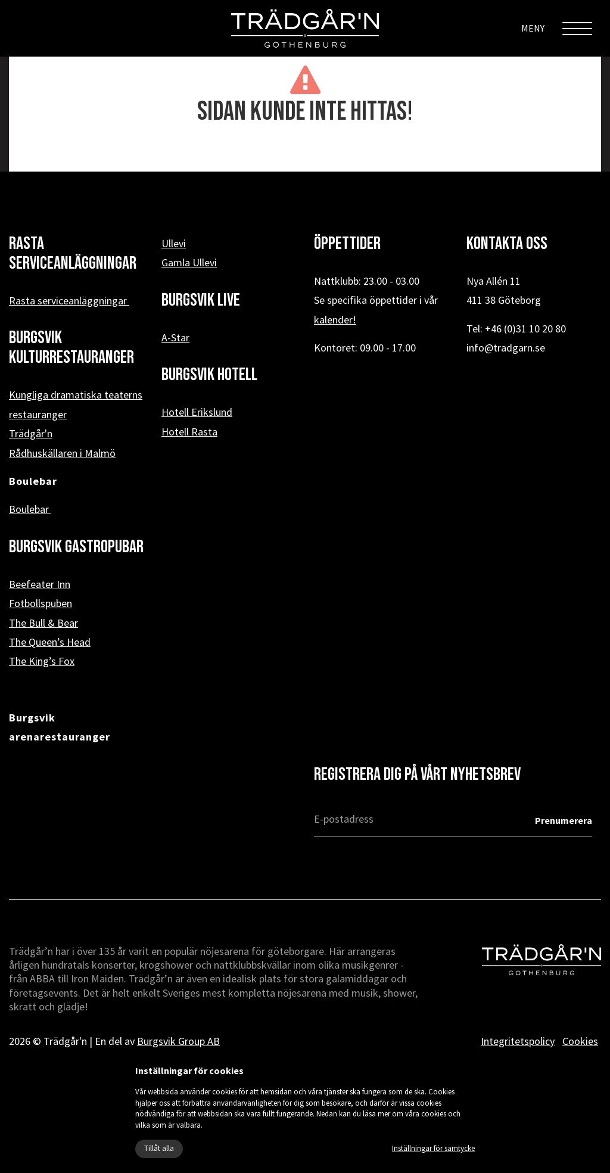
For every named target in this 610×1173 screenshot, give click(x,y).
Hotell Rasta (189, 431)
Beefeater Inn (39, 584)
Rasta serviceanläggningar (69, 300)
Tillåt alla (159, 1148)
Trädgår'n (30, 433)
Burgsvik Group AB (178, 1041)
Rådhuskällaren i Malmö (62, 453)
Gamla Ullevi (189, 262)
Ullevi (173, 243)
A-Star (175, 337)
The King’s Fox (41, 661)
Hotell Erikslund (196, 412)
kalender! (335, 319)
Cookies (580, 1041)
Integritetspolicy (518, 1041)
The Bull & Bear (43, 623)
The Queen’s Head (50, 642)
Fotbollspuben (40, 603)
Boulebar (30, 509)
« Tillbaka (305, 152)
